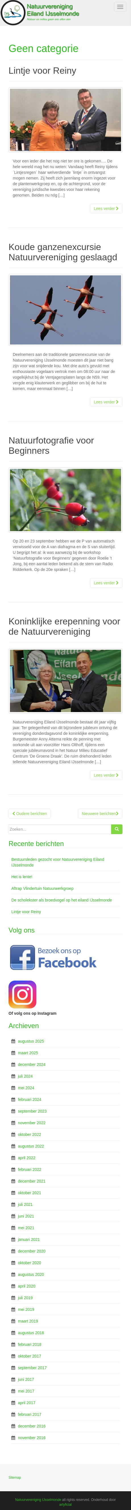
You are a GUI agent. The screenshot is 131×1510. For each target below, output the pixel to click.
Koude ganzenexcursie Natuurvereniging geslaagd (63, 252)
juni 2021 (26, 1216)
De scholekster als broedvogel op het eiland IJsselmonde (61, 900)
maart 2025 (28, 1053)
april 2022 (27, 1158)
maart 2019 (28, 1321)
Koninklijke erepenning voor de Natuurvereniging (64, 626)
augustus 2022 (31, 1146)
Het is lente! (21, 876)
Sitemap (15, 1478)
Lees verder (106, 208)
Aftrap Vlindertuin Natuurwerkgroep (42, 888)
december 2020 (31, 1251)
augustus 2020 (31, 1274)
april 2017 (27, 1402)
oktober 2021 (29, 1193)
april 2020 (27, 1286)
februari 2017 (29, 1414)
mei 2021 (26, 1228)
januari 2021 (29, 1239)
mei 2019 (26, 1309)
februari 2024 (29, 1099)
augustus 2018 (31, 1332)
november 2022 (31, 1123)
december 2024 (31, 1064)
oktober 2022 (29, 1134)
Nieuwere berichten (100, 813)
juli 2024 (25, 1076)
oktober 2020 (29, 1263)
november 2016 (31, 1437)
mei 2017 (26, 1391)
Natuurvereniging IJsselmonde (38, 1500)
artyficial (65, 1505)
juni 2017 (26, 1379)
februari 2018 (29, 1344)
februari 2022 (29, 1169)
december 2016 (31, 1426)
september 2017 (32, 1367)
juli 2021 (25, 1204)
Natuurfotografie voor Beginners (51, 445)
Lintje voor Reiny (42, 70)
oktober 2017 (29, 1356)
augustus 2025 (31, 1041)
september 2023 (32, 1111)
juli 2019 (25, 1298)
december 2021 (31, 1181)
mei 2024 (26, 1088)
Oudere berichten (29, 813)
